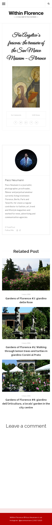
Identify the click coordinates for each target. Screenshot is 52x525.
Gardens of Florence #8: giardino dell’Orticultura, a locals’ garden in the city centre (26, 403)
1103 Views (36, 115)
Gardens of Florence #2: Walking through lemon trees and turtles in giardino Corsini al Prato (26, 351)
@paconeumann (25, 520)
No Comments (16, 115)
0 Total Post (10, 227)
